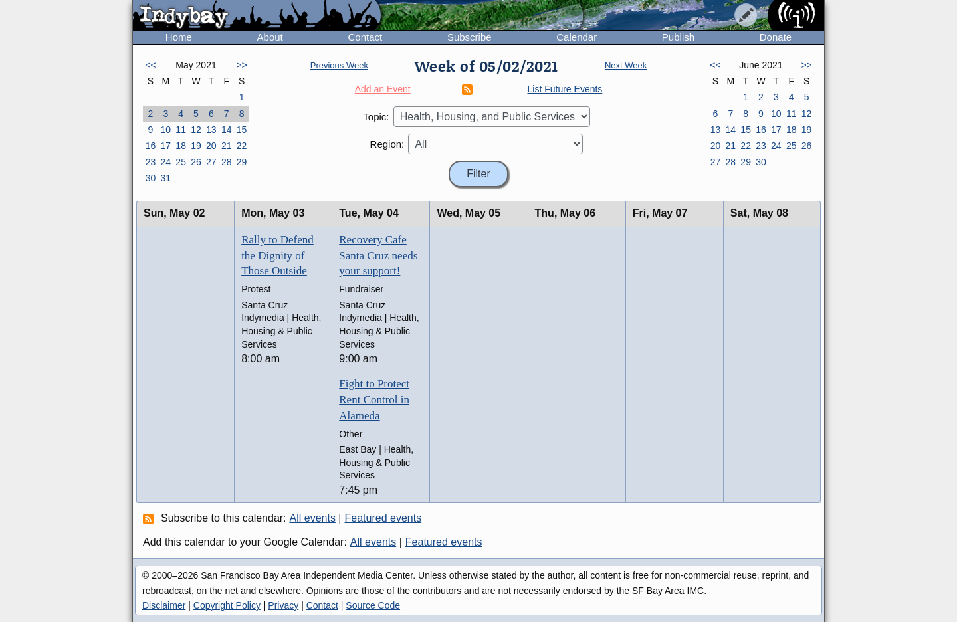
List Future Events (565, 89)
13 (211, 129)
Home (178, 37)
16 (151, 145)
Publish (678, 37)
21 (226, 145)
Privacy (283, 605)
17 (165, 145)
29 (242, 162)
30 (151, 178)
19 (196, 145)
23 (151, 162)
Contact (365, 37)
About (270, 37)
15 (242, 129)
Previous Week (339, 65)
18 (180, 145)
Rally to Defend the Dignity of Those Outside (277, 255)
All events (313, 518)
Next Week (626, 65)
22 (242, 145)
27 (211, 162)
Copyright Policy (227, 605)
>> (241, 65)
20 (211, 145)
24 (165, 162)
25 (180, 162)
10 (165, 129)
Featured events (383, 518)
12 (196, 129)
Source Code (373, 605)
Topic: (376, 116)
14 (226, 129)
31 (165, 178)
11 (180, 129)
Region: (387, 144)
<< (150, 65)
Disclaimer (163, 605)
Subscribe (469, 37)
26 (196, 162)
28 (226, 162)
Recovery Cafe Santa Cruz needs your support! (378, 255)
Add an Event (383, 89)
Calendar (576, 37)
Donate (776, 37)
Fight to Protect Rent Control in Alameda (374, 399)
